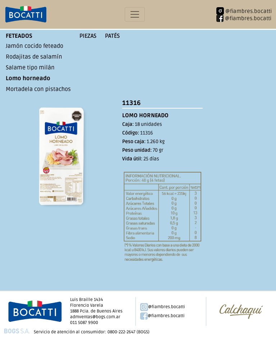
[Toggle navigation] (135, 14)
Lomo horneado (28, 78)
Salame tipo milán (30, 67)
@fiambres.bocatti (162, 307)
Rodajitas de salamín (34, 56)
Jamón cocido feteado (34, 46)
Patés (112, 36)
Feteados (19, 36)
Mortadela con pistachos (38, 89)
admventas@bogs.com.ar (95, 317)
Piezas (87, 36)
